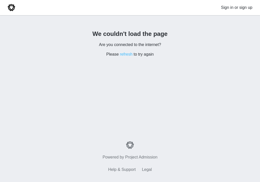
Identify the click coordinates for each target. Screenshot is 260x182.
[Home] (11, 7)
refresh (126, 54)
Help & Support (122, 169)
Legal (147, 169)
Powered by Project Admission (130, 150)
